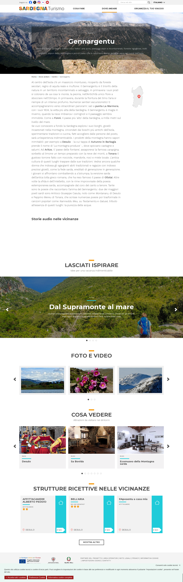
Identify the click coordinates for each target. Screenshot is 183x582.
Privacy (135, 558)
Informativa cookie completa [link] (60, 577)
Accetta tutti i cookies (16, 577)
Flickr (43, 2)
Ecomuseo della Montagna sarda (137, 462)
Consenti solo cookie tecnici (169, 565)
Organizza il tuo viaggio (149, 8)
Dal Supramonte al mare (91, 307)
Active (91, 297)
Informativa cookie (149, 558)
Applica (149, 2)
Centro (91, 33)
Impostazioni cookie (91, 561)
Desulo (26, 461)
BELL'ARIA (77, 499)
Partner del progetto (91, 558)
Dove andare (109, 8)
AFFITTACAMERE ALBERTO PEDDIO (34, 500)
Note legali (125, 558)
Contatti (106, 561)
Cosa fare (79, 8)
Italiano (158, 2)
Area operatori (111, 558)
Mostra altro (91, 542)
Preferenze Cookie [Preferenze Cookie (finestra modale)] (37, 577)
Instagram (38, 2)
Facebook (30, 2)
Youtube (47, 2)
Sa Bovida (77, 461)
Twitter (34, 2)
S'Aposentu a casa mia (133, 499)
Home (34, 77)
